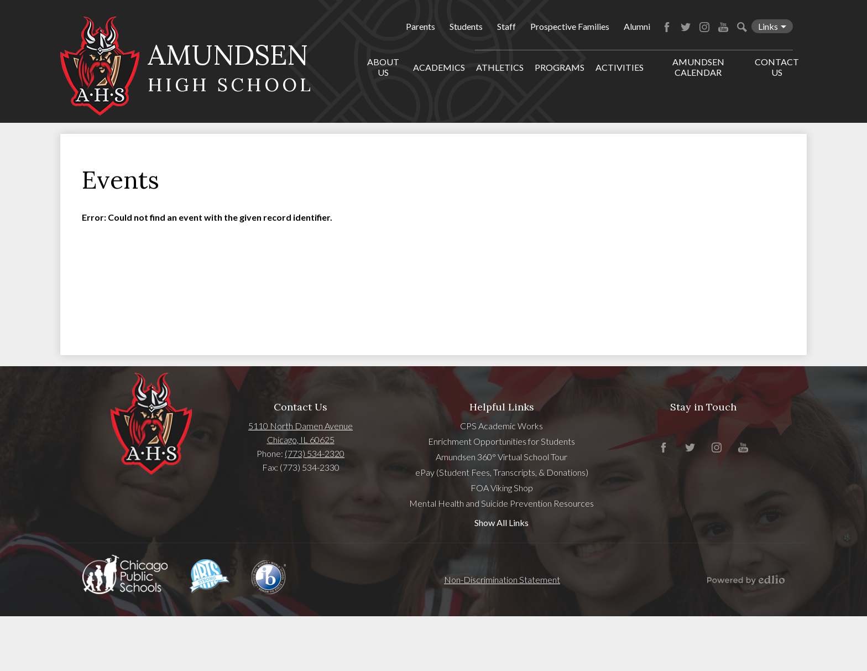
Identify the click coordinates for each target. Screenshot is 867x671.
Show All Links (501, 522)
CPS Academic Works (501, 425)
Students (466, 26)
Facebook (667, 27)
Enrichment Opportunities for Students (501, 441)
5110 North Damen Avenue (300, 425)
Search (742, 27)
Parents (420, 26)
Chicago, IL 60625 (301, 439)
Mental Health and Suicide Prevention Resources (501, 503)
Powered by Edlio (746, 579)
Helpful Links (501, 406)
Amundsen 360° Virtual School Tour (501, 456)
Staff (506, 26)
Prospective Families (569, 26)
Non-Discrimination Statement (502, 579)
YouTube (723, 27)
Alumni (637, 26)
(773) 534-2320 (314, 453)
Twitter (686, 27)
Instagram (704, 27)
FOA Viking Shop (502, 487)
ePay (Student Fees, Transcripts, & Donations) (501, 472)
